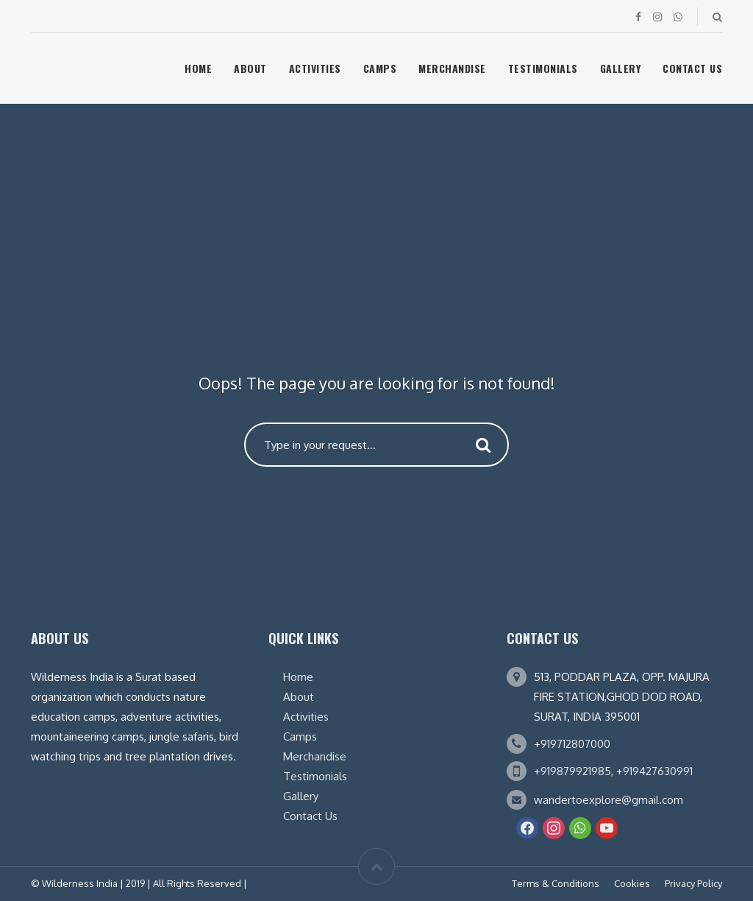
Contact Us (692, 68)
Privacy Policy (693, 883)
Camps (380, 68)
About (250, 68)
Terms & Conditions (555, 883)
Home (198, 68)
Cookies (632, 883)
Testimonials (543, 68)
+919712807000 (572, 744)
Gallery (620, 68)
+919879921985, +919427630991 (613, 771)
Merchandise (452, 68)
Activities (315, 68)
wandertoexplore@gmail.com (608, 800)
